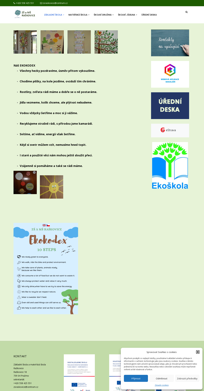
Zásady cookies (162, 385)
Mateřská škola (78, 14)
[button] (197, 352)
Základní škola (54, 14)
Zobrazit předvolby (187, 378)
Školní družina (104, 14)
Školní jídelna (127, 14)
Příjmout (136, 378)
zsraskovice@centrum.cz (54, 3)
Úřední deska (149, 14)
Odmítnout (161, 378)
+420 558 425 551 (24, 3)
